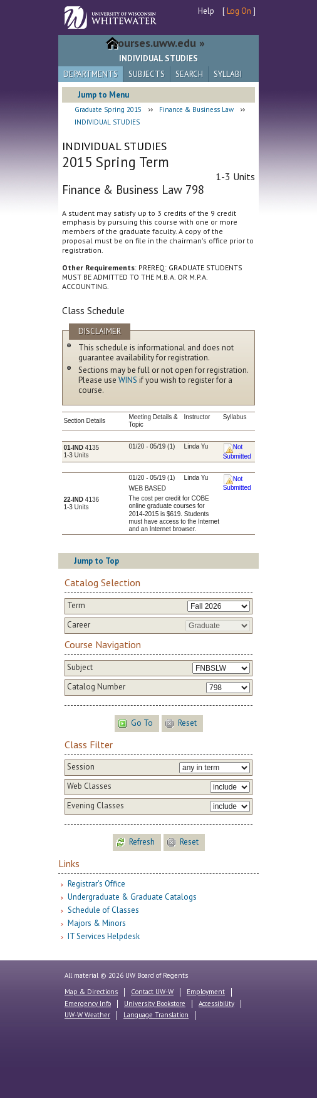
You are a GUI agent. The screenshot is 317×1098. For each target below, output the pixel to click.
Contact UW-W (152, 991)
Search (189, 74)
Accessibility (216, 1003)
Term (76, 606)
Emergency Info (88, 1003)
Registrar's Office (96, 883)
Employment (206, 991)
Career (78, 625)
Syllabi (228, 74)
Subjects (146, 74)
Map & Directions (91, 991)
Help (206, 11)
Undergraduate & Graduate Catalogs (132, 897)
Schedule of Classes (103, 910)
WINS (127, 380)
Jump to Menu (103, 94)
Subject (80, 668)
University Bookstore (154, 1003)
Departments (90, 74)
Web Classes (89, 786)
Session (81, 767)
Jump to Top (96, 561)
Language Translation (156, 1014)
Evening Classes (95, 806)
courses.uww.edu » (159, 43)
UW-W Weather (87, 1014)
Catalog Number (96, 687)
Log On (239, 11)
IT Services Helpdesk (104, 936)
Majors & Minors (97, 923)
